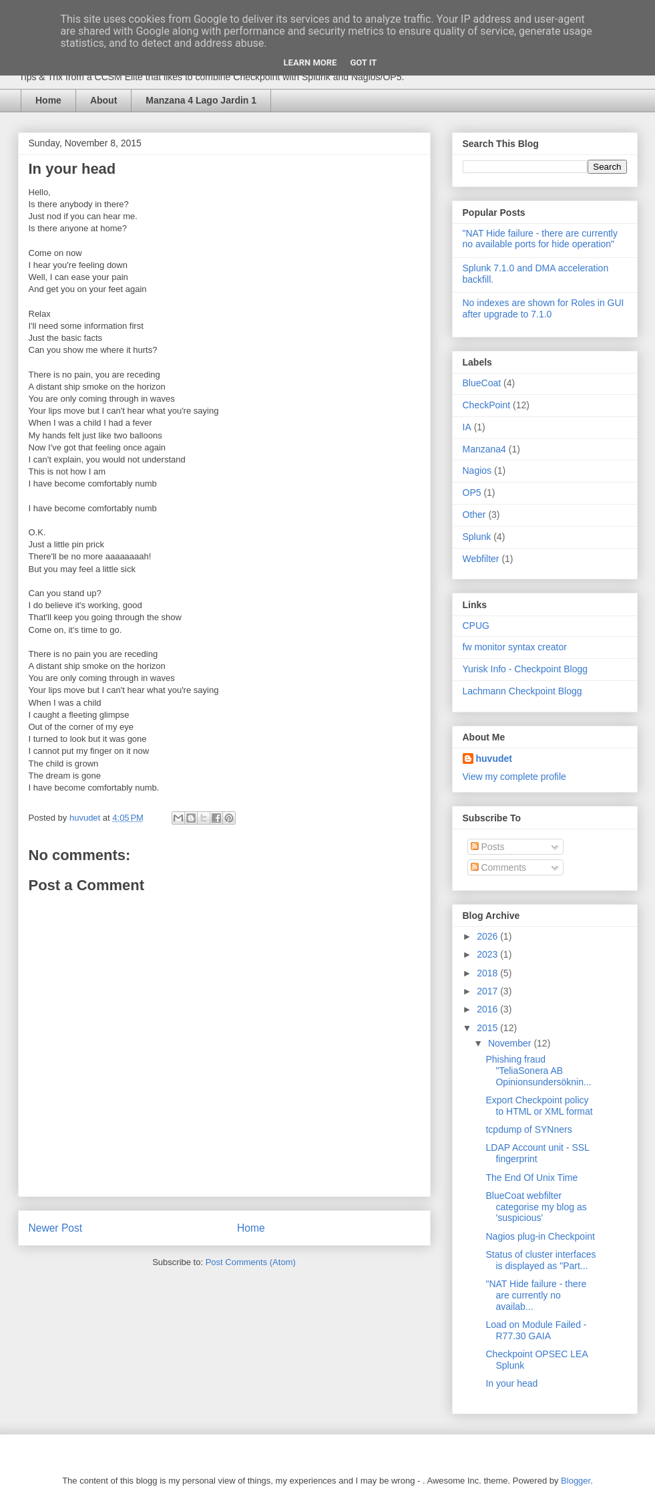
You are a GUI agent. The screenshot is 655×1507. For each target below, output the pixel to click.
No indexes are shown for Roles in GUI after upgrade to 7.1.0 (543, 308)
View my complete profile (514, 776)
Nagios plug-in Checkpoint (539, 1236)
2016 (488, 1009)
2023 (488, 954)
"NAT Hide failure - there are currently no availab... (535, 1295)
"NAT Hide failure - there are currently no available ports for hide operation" (540, 239)
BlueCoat (482, 383)
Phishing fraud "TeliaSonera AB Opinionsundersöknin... (538, 1070)
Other (474, 514)
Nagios (477, 470)
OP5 (472, 492)
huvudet (494, 758)
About (103, 100)
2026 (488, 936)
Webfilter (481, 558)
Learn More (310, 62)
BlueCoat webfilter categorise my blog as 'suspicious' (535, 1207)
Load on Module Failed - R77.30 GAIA (535, 1330)
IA (467, 427)
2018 (488, 973)
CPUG (476, 625)
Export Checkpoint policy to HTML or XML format (538, 1106)
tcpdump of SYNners (528, 1129)
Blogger (575, 1481)
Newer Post (56, 1228)
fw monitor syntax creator (515, 647)
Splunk (477, 536)
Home (48, 100)
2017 (488, 991)
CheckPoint (487, 405)
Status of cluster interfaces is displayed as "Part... (540, 1260)
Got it (363, 62)
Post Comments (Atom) (251, 1262)
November (510, 1043)
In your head (511, 1383)
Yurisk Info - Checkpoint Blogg (525, 669)
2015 (488, 1027)
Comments (499, 867)
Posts (488, 846)
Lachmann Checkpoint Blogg (522, 691)
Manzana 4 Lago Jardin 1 (201, 100)
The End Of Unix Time (531, 1177)
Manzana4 (484, 449)
